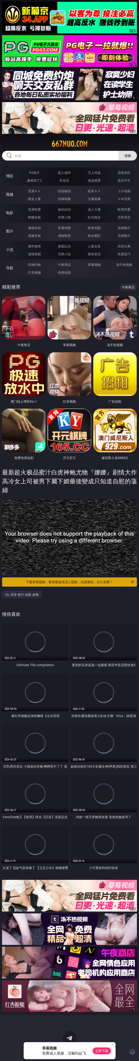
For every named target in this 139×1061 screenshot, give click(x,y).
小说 (9, 249)
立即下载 (101, 1051)
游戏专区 (124, 172)
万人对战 (94, 172)
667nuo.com (69, 144)
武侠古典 (124, 246)
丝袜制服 (64, 199)
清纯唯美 (64, 235)
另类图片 (124, 235)
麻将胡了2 (34, 180)
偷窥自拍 (34, 228)
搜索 (128, 155)
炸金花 (64, 180)
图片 (9, 231)
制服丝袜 (34, 217)
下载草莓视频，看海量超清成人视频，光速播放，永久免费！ (80, 582)
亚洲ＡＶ (34, 191)
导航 (9, 267)
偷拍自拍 (64, 209)
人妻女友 (94, 246)
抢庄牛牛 (124, 180)
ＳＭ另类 (124, 199)
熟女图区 (94, 235)
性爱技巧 (124, 254)
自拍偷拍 (64, 191)
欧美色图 (94, 228)
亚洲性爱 (34, 209)
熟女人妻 (34, 199)
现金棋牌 (94, 180)
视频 (9, 194)
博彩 (9, 175)
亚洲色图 (64, 228)
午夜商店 (64, 264)
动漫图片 (124, 228)
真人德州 (64, 172)
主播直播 (94, 199)
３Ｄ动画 (124, 191)
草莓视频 (94, 264)
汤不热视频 (124, 264)
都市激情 (34, 246)
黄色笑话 (94, 254)
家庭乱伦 (64, 246)
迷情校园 (34, 254)
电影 (9, 212)
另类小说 (64, 254)
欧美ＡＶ (94, 191)
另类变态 (124, 217)
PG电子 (34, 172)
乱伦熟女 (94, 217)
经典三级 (64, 217)
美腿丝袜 (34, 235)
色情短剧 (64, 272)
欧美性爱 (124, 209)
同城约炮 (34, 264)
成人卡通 (94, 209)
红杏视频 (34, 272)
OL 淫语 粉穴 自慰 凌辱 (22, 594)
